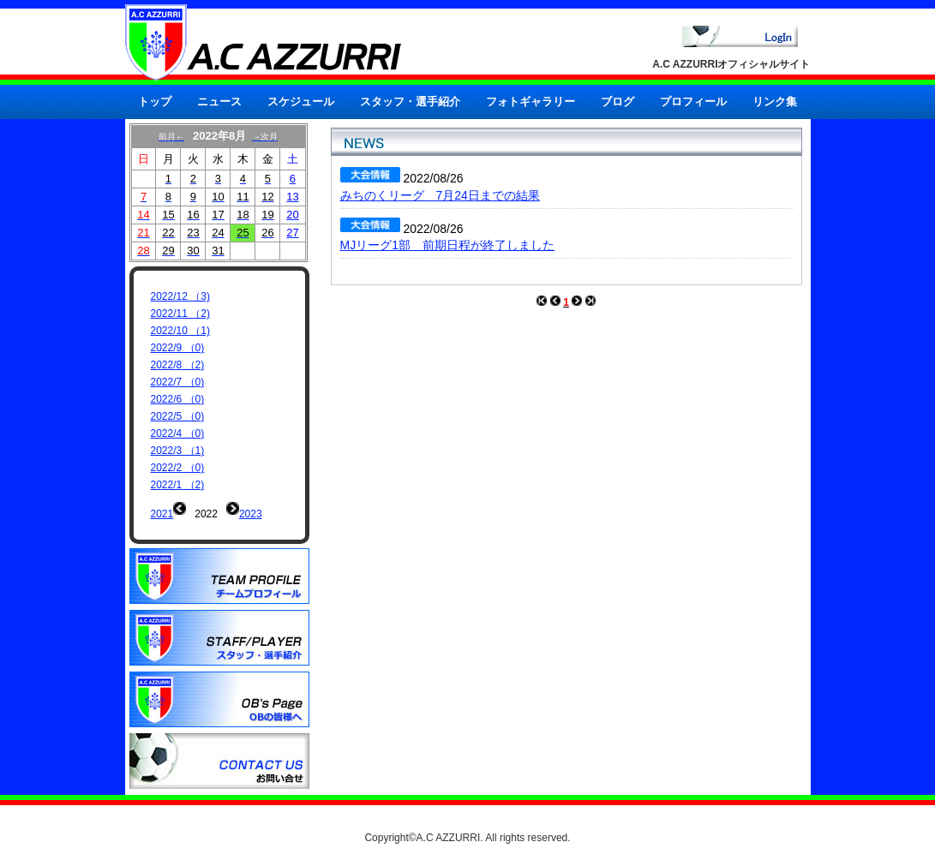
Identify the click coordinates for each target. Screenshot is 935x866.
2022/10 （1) (180, 331)
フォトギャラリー (530, 101)
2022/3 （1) (178, 451)
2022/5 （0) (178, 416)
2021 (162, 514)
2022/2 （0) (178, 468)
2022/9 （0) (178, 348)
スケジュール (300, 101)
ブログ (617, 101)
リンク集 (774, 101)
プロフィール (693, 101)
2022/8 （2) (178, 365)
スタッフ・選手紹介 (410, 101)
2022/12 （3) (180, 296)
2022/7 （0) (178, 382)
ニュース (219, 101)
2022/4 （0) (178, 433)
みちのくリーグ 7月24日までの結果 (440, 195)
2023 (250, 514)
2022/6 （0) (178, 399)
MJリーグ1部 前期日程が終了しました (447, 245)
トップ (154, 101)
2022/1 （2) (178, 485)
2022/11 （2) (180, 314)
